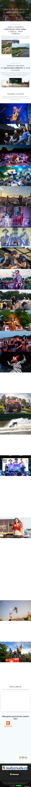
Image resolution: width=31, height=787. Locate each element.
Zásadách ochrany (16, 784)
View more (25, 784)
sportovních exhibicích (13, 68)
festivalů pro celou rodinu (15, 29)
